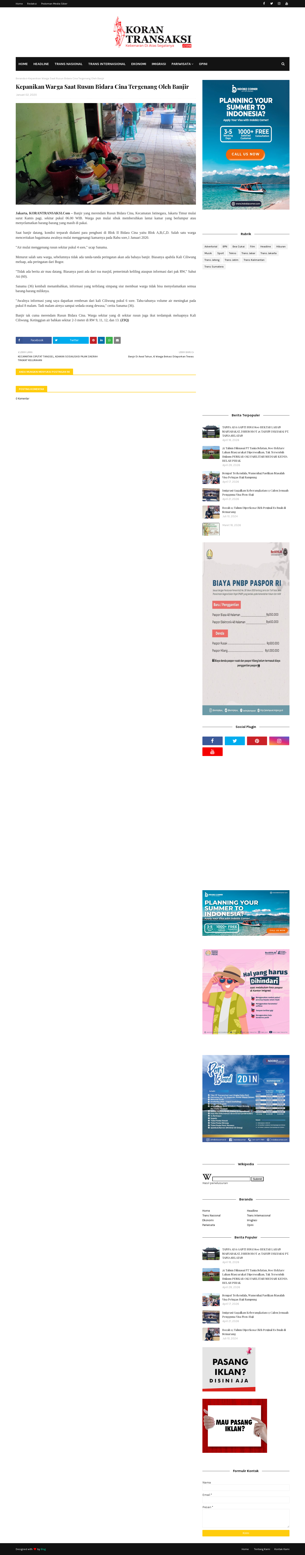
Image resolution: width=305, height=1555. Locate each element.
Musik (208, 253)
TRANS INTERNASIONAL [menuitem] (107, 64)
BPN (225, 246)
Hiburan (281, 246)
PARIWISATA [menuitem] (181, 64)
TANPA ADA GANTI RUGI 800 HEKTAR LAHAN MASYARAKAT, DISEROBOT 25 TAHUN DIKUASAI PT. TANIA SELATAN (255, 431)
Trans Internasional (259, 1215)
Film (252, 246)
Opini (250, 1225)
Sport (220, 253)
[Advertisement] (245, 307)
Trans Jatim (231, 259)
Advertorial (211, 246)
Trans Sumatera (214, 266)
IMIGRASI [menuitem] (159, 64)
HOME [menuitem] (23, 64)
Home (19, 3)
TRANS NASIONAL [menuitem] (69, 64)
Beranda (21, 78)
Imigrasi (252, 1220)
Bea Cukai (239, 246)
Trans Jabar (248, 253)
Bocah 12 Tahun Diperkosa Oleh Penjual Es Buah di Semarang (254, 510)
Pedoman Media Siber (54, 3)
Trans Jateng (212, 259)
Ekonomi (208, 1220)
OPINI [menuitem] (203, 64)
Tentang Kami (262, 1549)
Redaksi (32, 3)
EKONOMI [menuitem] (138, 64)
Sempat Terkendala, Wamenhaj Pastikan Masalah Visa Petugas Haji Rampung (253, 475)
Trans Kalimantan (254, 259)
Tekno (232, 253)
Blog (43, 1549)
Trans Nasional (211, 1215)
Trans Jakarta (269, 253)
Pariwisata (208, 1225)
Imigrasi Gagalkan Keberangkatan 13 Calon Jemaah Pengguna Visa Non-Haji (255, 493)
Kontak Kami (281, 1549)
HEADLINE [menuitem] (41, 64)
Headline (265, 246)
